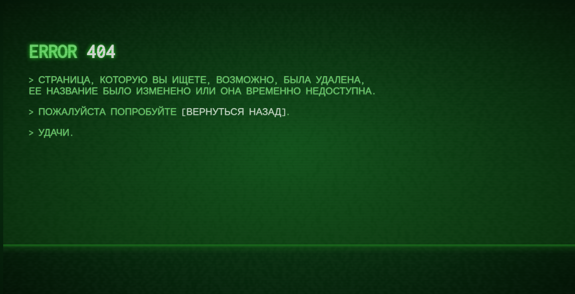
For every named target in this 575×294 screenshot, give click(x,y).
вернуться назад (233, 112)
